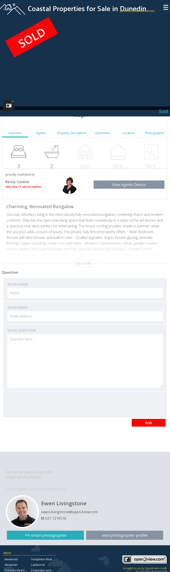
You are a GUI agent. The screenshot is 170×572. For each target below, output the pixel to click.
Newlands (11, 559)
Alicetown (11, 565)
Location (128, 133)
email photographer (49, 535)
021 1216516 (55, 518)
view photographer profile (124, 535)
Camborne (38, 565)
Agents (41, 133)
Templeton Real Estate (46, 559)
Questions (102, 133)
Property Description (72, 133)
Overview (15, 133)
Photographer (154, 133)
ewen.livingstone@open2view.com (69, 511)
